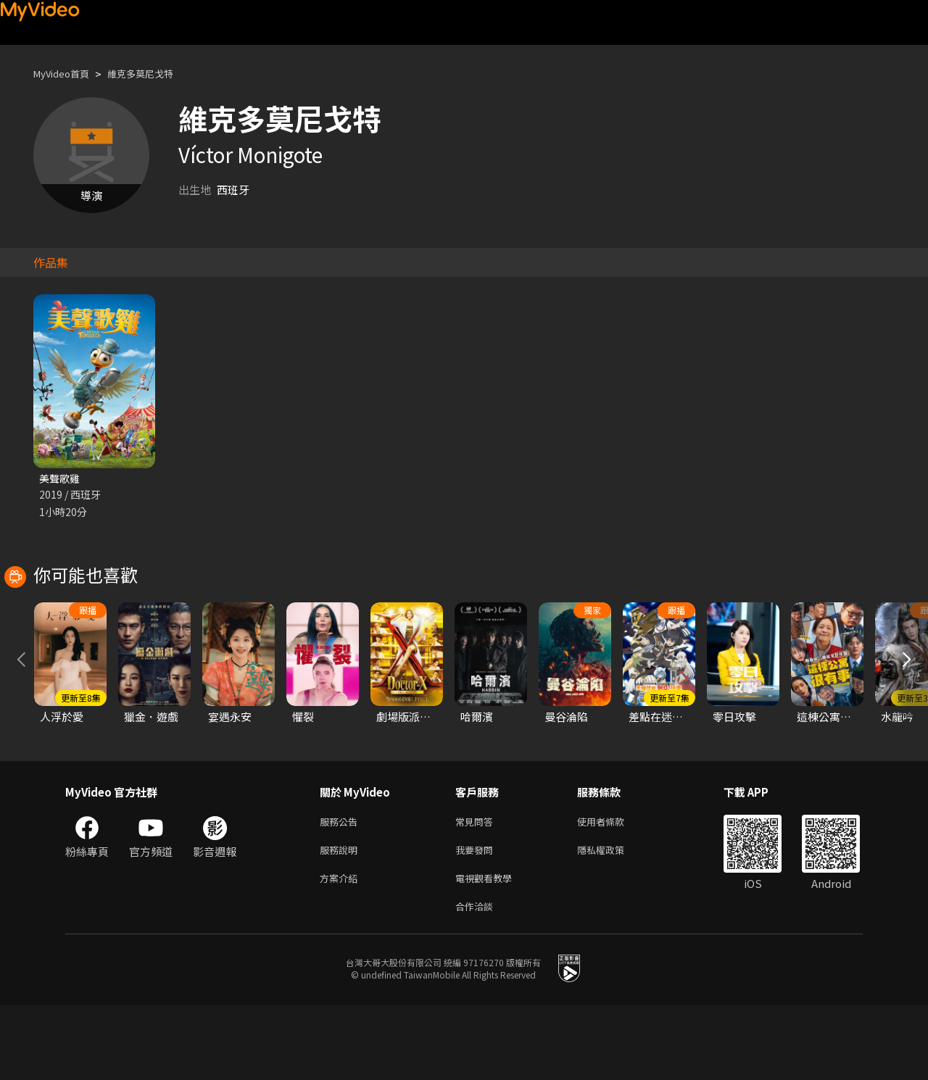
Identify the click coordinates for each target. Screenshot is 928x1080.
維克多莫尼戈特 (155, 73)
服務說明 (341, 918)
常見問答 (477, 888)
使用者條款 (613, 888)
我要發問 (477, 918)
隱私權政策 (613, 918)
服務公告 (341, 888)
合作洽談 (477, 979)
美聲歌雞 (61, 478)
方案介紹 (341, 949)
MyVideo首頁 (66, 73)
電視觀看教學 (488, 949)
